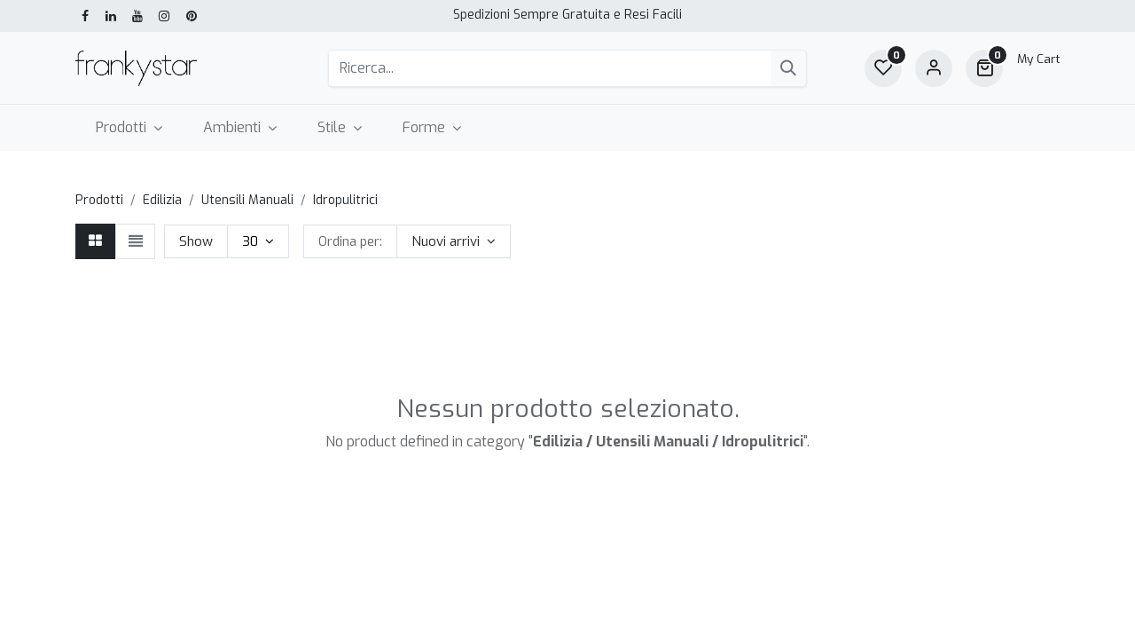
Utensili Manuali (247, 200)
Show (196, 241)
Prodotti (99, 200)
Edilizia (162, 200)
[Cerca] (788, 68)
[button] (453, 241)
